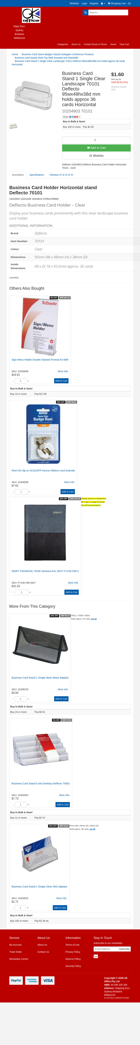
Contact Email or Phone (95, 44)
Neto (127, 998)
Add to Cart (96, 147)
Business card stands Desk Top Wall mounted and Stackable (46, 57)
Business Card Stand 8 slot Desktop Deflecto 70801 (41, 783)
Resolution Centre (18, 959)
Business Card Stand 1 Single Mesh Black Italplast (40, 677)
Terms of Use (72, 944)
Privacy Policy (72, 952)
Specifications (37, 174)
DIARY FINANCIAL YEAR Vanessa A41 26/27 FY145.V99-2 (45, 571)
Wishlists (74, 3)
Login (84, 3)
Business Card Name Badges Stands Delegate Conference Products (58, 54)
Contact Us (43, 952)
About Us (75, 44)
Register (94, 3)
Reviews (61, 174)
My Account (15, 944)
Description (18, 174)
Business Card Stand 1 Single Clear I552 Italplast (39, 886)
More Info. (63, 371)
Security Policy (73, 966)
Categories (63, 44)
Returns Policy (73, 959)
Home (113, 44)
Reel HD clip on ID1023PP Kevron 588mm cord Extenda (43, 470)
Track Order (15, 952)
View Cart (124, 44)
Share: (71, 117)
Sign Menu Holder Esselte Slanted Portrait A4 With (40, 359)
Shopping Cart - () (119, 3)
